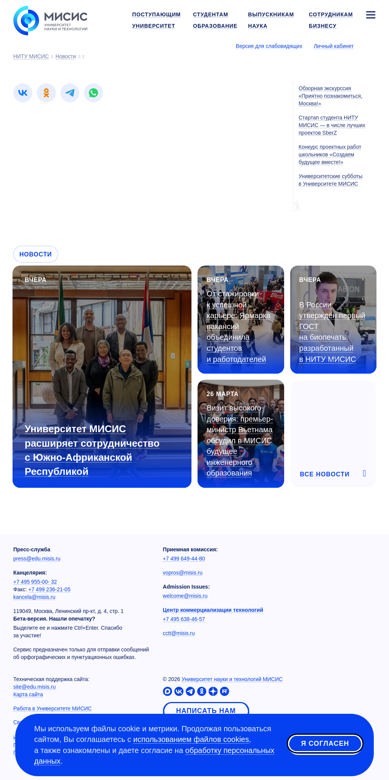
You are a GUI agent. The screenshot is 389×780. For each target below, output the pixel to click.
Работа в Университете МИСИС (52, 708)
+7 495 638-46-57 (184, 619)
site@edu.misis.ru (34, 687)
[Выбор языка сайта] (370, 45)
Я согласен (325, 743)
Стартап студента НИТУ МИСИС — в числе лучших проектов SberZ (332, 125)
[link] (22, 92)
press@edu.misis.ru (36, 559)
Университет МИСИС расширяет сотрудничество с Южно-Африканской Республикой (92, 450)
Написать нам (206, 711)
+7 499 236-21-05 (49, 589)
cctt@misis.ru (179, 633)
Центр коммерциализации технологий (213, 610)
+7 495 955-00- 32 (35, 582)
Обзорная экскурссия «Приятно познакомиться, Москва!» (330, 96)
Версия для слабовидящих (269, 46)
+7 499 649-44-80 (184, 559)
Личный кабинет (334, 46)
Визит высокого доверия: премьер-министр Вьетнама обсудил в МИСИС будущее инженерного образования (240, 440)
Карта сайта (28, 694)
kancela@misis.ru (34, 597)
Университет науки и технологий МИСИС (232, 679)
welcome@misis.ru (185, 596)
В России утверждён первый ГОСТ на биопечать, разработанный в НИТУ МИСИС (332, 332)
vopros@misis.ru (182, 573)
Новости (35, 254)
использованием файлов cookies (191, 739)
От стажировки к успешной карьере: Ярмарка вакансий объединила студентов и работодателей (238, 326)
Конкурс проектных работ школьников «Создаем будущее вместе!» (330, 154)
